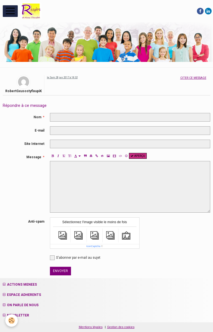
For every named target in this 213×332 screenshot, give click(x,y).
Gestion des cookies (121, 327)
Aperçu (138, 155)
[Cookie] (12, 320)
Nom (37, 117)
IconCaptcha (93, 246)
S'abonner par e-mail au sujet (75, 257)
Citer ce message (193, 77)
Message (33, 157)
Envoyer (60, 271)
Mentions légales (91, 327)
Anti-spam (36, 221)
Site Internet (34, 144)
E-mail (39, 130)
